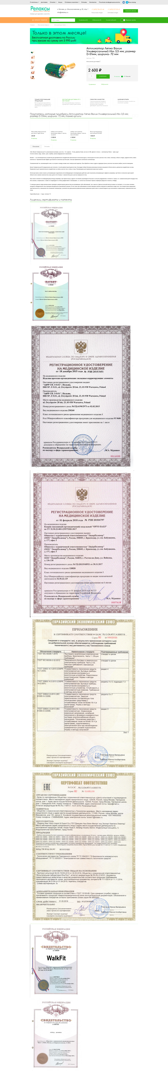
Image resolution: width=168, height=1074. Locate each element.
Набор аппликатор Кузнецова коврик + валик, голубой (58, 133)
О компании (34, 2)
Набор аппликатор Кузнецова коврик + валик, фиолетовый (78, 133)
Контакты (92, 2)
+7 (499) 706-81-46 (98, 9)
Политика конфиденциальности (109, 2)
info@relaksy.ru (62, 12)
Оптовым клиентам (71, 2)
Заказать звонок (130, 10)
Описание (36, 147)
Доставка (44, 2)
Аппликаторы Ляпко (62, 24)
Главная (32, 24)
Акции (60, 2)
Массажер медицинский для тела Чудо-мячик (38, 132)
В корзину (34, 138)
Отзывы (84, 2)
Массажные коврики (44, 24)
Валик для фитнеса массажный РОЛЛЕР (96, 132)
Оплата (52, 2)
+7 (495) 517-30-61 (114, 9)
